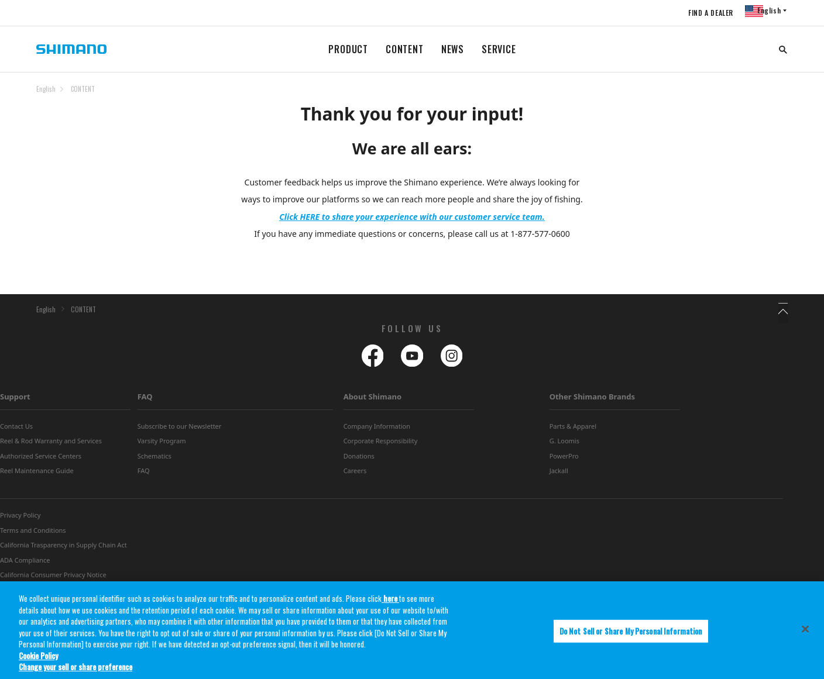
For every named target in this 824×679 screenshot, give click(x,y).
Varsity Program (162, 444)
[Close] (805, 631)
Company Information (377, 430)
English (46, 89)
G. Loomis (564, 444)
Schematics (154, 460)
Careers (355, 474)
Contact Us (16, 430)
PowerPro (564, 460)
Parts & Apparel (573, 430)
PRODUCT (348, 49)
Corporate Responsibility (381, 444)
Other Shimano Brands (592, 400)
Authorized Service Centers (40, 460)
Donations (359, 460)
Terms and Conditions (33, 534)
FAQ (145, 400)
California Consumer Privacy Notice (53, 578)
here (390, 600)
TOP (780, 96)
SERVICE (499, 49)
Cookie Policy (38, 658)
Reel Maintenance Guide (37, 474)
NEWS (452, 49)
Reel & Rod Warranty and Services (51, 444)
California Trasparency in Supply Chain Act (63, 548)
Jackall (559, 474)
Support (15, 400)
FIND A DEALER (702, 13)
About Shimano (372, 400)
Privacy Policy (20, 519)
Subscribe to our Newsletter (180, 430)
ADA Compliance (25, 563)
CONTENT (405, 49)
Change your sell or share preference (75, 669)
